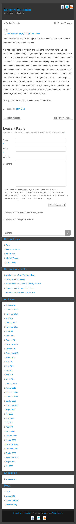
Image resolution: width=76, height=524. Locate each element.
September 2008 (12, 457)
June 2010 (10, 366)
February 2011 (11, 340)
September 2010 (12, 353)
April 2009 (9, 427)
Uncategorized (34, 34)
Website (6, 157)
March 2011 (10, 336)
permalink (20, 109)
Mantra (47, 513)
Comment (6, 164)
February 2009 (11, 436)
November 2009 (12, 397)
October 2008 (11, 453)
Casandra (9, 279)
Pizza (8, 245)
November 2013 (12, 314)
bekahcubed (10, 275)
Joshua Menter (12, 34)
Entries (10, 496)
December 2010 (12, 344)
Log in (8, 492)
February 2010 (11, 384)
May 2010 (9, 370)
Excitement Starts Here (25, 288)
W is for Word (11, 262)
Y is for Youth (11, 254)
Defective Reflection (17, 9)
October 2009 (11, 401)
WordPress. (57, 513)
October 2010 (11, 349)
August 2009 (10, 410)
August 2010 (10, 357)
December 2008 (12, 444)
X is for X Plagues (12, 258)
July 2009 (9, 414)
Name (5, 142)
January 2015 (11, 305)
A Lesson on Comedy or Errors (29, 284)
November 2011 (12, 327)
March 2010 (10, 379)
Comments (12, 500)
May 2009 (9, 423)
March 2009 (10, 431)
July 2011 (9, 331)
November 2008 (12, 449)
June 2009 (10, 418)
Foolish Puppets (12, 23)
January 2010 (11, 388)
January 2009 (11, 440)
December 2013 (12, 310)
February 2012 (11, 323)
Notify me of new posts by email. (20, 219)
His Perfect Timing (63, 23)
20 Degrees (20, 279)
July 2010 (9, 362)
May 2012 (9, 318)
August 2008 (10, 462)
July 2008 (9, 466)
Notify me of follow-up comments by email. (24, 212)
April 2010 (9, 375)
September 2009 (12, 405)
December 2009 (12, 392)
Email (5, 150)
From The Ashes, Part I (27, 275)
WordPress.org (11, 505)
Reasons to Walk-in (13, 249)
